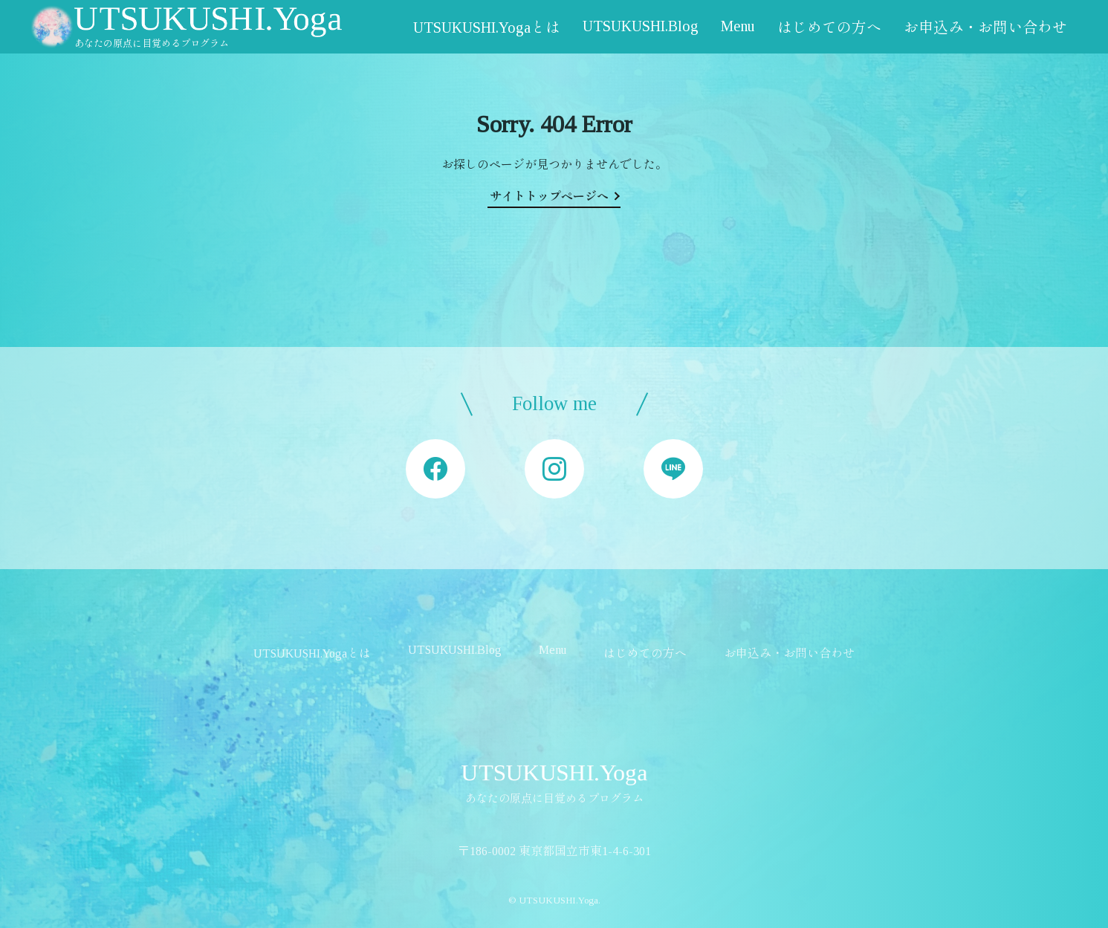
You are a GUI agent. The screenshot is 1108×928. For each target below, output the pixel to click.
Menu (738, 26)
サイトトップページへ (549, 196)
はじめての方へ (829, 27)
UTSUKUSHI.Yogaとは (486, 27)
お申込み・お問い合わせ (985, 27)
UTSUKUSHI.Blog (641, 26)
